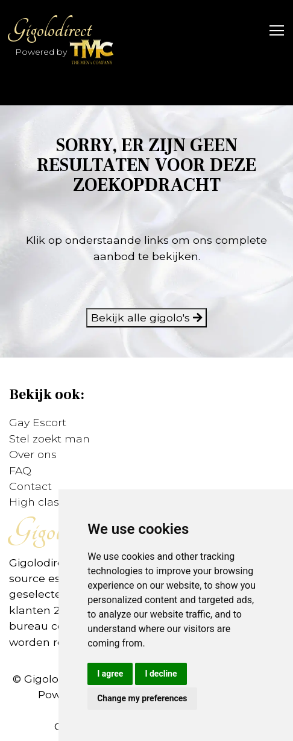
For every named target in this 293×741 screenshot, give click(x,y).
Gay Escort (37, 422)
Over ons (33, 454)
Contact (30, 486)
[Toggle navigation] (273, 29)
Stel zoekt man (49, 438)
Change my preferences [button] (142, 698)
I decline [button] (161, 673)
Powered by (65, 52)
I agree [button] (110, 673)
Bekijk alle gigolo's (146, 317)
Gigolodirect (50, 29)
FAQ (20, 470)
